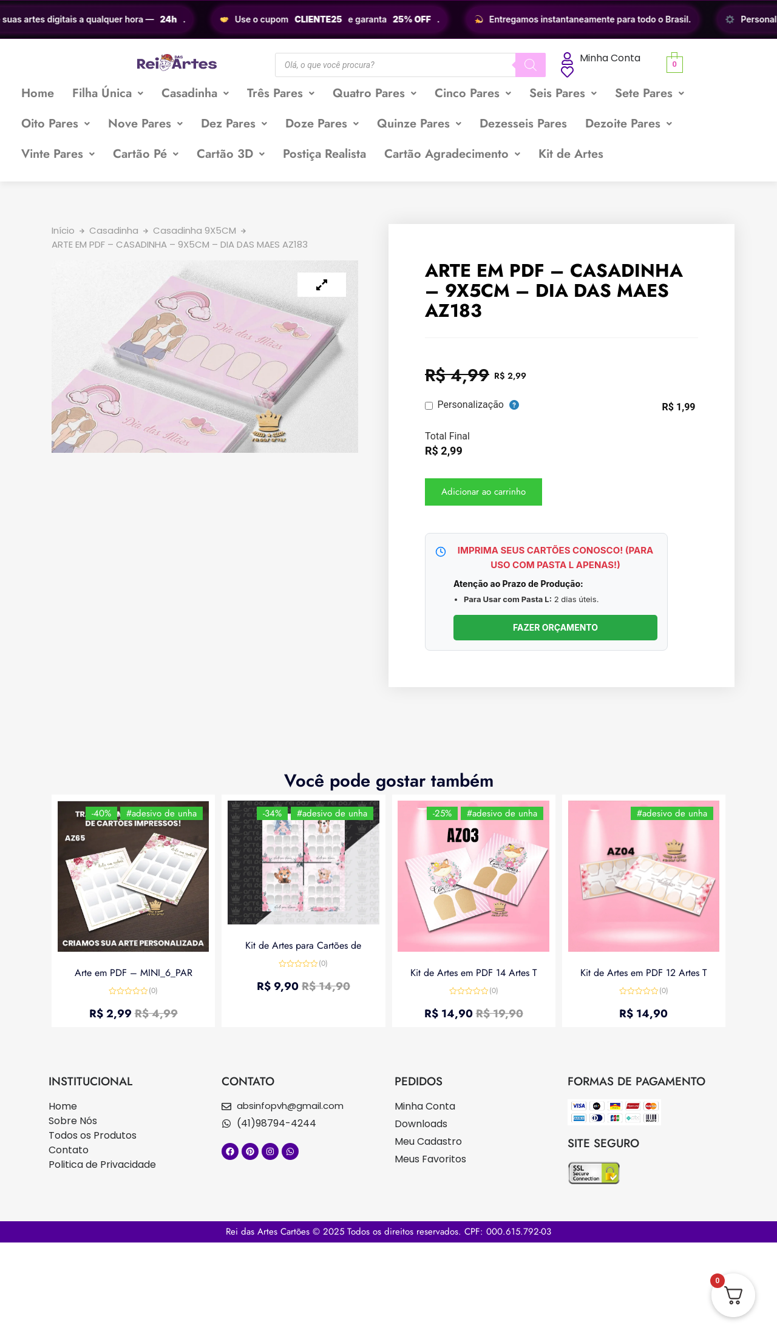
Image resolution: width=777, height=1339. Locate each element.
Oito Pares (55, 123)
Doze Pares (322, 123)
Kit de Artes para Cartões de (303, 945)
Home (37, 93)
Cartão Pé (145, 154)
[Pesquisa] (530, 65)
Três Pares (280, 93)
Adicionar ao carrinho (483, 491)
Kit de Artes (570, 154)
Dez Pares (234, 123)
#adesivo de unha (161, 813)
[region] (388, 19)
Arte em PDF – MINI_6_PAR (133, 973)
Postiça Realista (324, 154)
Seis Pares (563, 93)
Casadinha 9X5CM (194, 230)
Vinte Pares (58, 154)
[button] (107, 93)
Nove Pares (145, 123)
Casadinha (195, 93)
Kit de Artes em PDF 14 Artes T (473, 973)
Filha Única (107, 93)
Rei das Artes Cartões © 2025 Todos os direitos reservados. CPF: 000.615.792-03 (388, 1231)
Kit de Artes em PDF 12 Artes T (643, 973)
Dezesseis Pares (523, 123)
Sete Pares (649, 93)
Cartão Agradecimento (452, 154)
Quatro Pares (374, 93)
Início (63, 230)
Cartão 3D (231, 154)
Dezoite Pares (628, 123)
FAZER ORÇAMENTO (555, 627)
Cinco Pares (473, 93)
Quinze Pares (419, 123)
